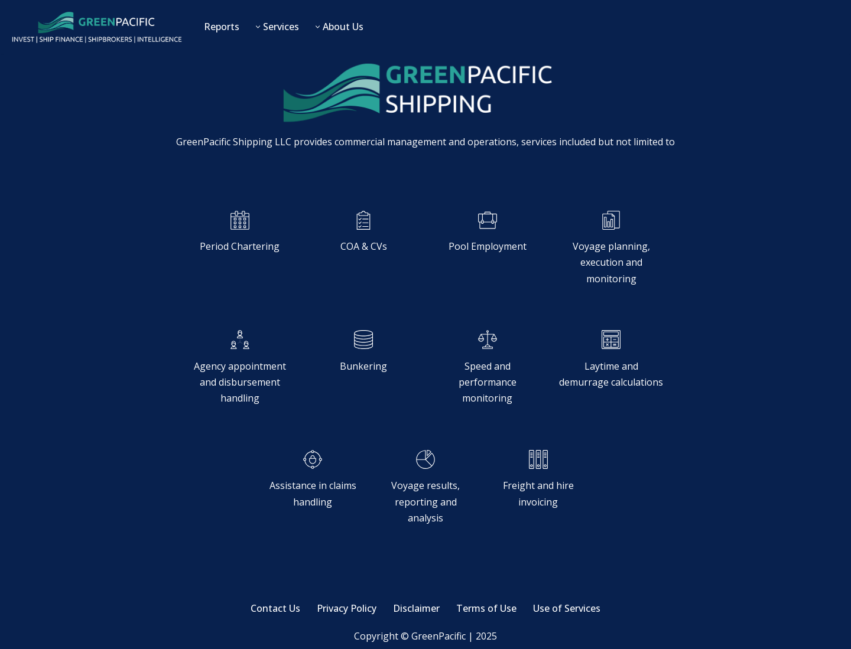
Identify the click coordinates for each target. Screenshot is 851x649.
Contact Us (275, 608)
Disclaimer (416, 608)
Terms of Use (486, 608)
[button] (258, 27)
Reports (221, 26)
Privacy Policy (346, 608)
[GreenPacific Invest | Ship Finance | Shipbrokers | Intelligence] (96, 27)
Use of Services (566, 608)
